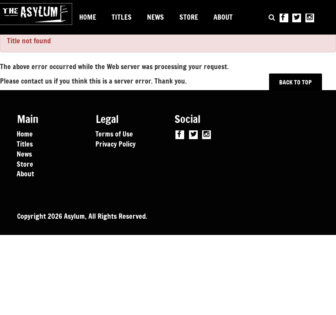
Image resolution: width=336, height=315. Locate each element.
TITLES (122, 17)
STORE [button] (188, 17)
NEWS (155, 17)
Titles (25, 143)
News (24, 153)
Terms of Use (114, 133)
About (25, 173)
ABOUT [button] (223, 17)
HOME (87, 17)
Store (25, 163)
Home (25, 133)
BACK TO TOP (296, 82)
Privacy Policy (115, 143)
